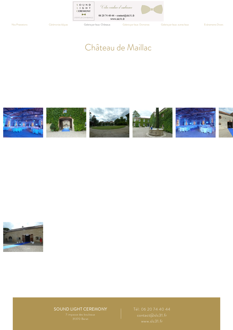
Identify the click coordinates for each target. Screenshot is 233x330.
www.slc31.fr (152, 321)
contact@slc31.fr (152, 315)
